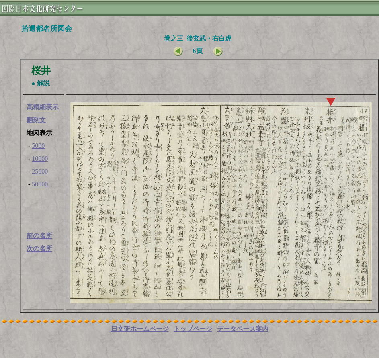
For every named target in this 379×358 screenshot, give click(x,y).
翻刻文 (36, 120)
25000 (40, 171)
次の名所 (39, 248)
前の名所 (39, 235)
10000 (40, 158)
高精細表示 (43, 107)
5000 (38, 145)
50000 (40, 184)
